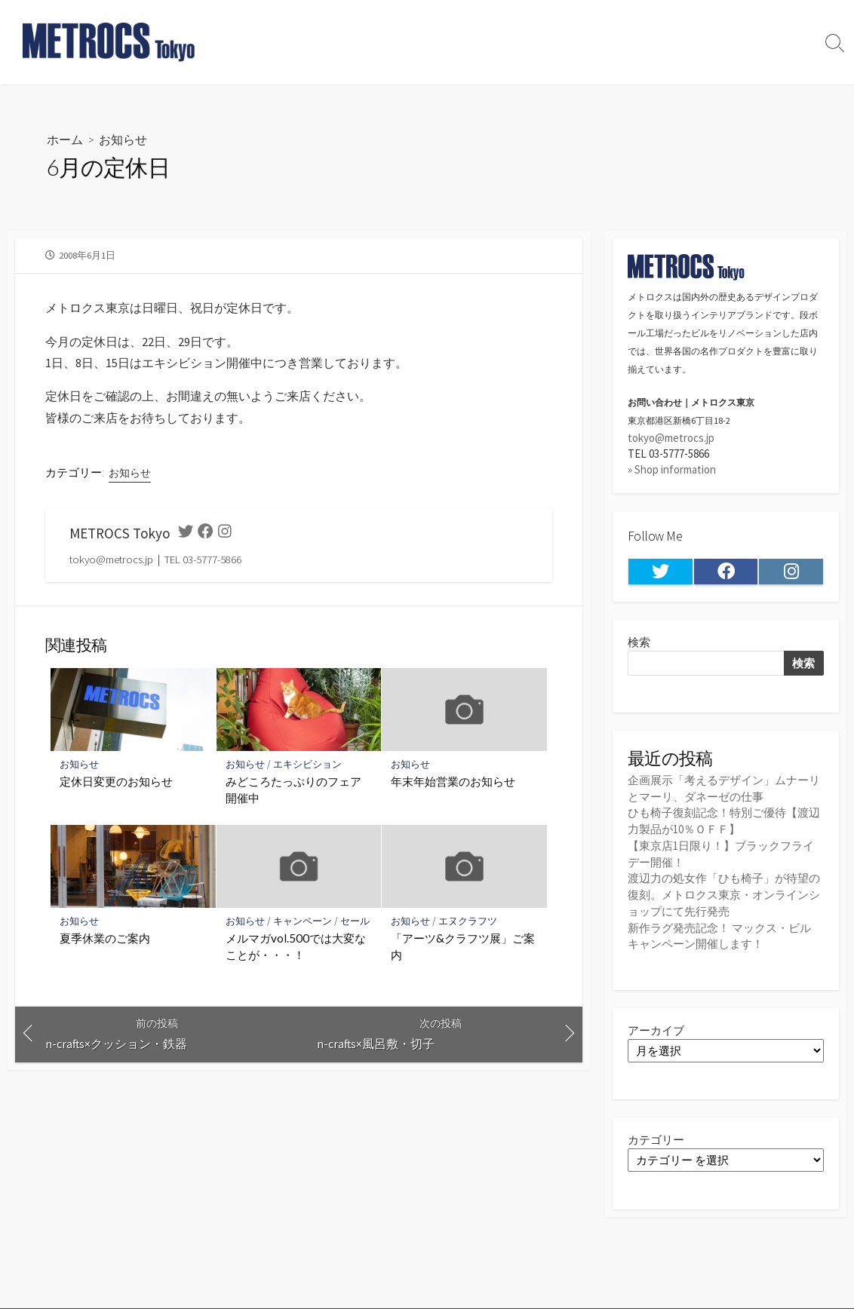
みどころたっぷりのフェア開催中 (293, 796)
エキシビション (307, 770)
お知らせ (123, 139)
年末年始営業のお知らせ (453, 788)
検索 (639, 643)
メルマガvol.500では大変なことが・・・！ (296, 953)
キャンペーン (302, 927)
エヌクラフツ (467, 927)
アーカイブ (656, 1026)
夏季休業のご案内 (105, 945)
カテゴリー (656, 1137)
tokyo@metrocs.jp (671, 438)
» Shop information (672, 470)
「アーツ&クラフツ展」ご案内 (463, 953)
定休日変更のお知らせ (116, 788)
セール (355, 927)
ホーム (65, 139)
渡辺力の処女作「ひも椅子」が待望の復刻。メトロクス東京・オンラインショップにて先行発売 (724, 892)
